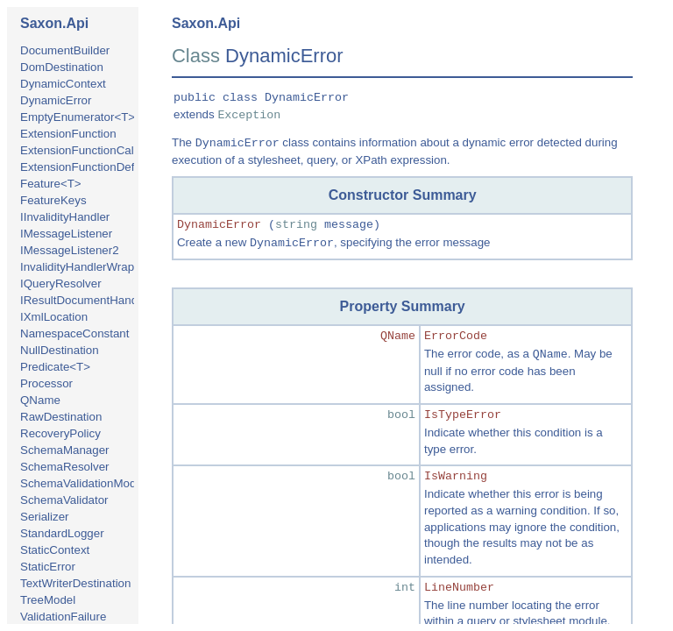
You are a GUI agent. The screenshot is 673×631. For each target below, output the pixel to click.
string (296, 224)
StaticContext (54, 550)
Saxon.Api (54, 23)
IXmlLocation (54, 316)
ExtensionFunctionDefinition (92, 167)
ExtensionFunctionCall (78, 150)
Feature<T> (50, 183)
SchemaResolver (64, 466)
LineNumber (459, 587)
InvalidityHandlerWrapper (85, 266)
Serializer (44, 516)
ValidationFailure (63, 616)
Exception (248, 115)
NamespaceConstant (74, 333)
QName (40, 400)
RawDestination (61, 416)
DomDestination (61, 67)
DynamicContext (63, 83)
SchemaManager (65, 450)
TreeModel (47, 599)
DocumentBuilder (65, 50)
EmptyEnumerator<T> (77, 117)
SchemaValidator (64, 500)
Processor (46, 383)
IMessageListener (66, 233)
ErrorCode (455, 336)
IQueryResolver (61, 283)
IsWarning (455, 476)
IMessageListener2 (69, 250)
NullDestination (59, 350)
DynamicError (55, 100)
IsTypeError (462, 415)
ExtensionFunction (68, 133)
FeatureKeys (53, 200)
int (404, 587)
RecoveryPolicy (60, 433)
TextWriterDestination (75, 583)
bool (401, 415)
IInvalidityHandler (65, 216)
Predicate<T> (55, 366)
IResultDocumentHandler (85, 300)
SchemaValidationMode (81, 483)
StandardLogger (62, 533)
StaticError (47, 566)
